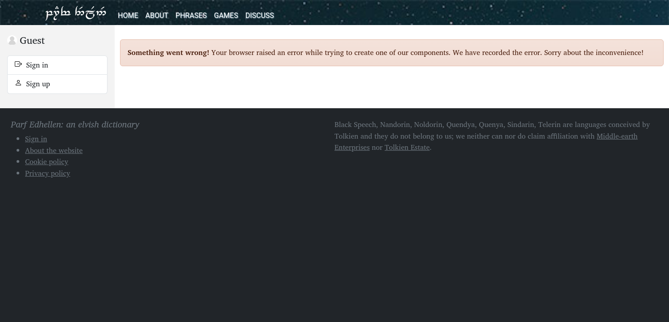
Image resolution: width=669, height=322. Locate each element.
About (156, 15)
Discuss (259, 15)
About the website (54, 150)
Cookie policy (47, 161)
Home (128, 15)
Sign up (32, 83)
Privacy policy (47, 173)
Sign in (31, 65)
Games (226, 15)
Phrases (191, 15)
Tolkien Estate (407, 147)
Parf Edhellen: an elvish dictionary (75, 12)
